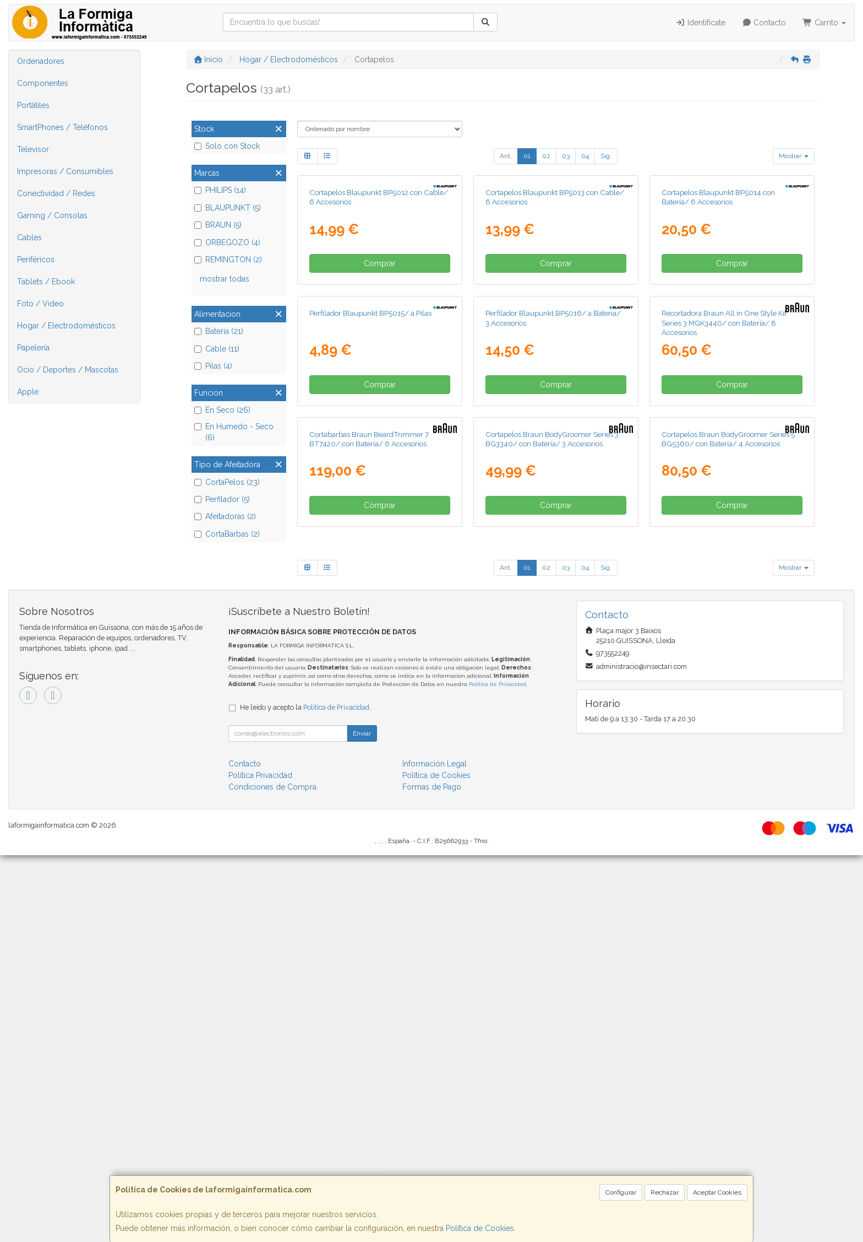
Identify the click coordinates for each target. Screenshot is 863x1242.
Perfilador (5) (222, 499)
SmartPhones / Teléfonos (62, 127)
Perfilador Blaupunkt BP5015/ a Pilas (370, 570)
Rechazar (665, 1192)
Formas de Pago (431, 1173)
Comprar (380, 392)
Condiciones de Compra (272, 1173)
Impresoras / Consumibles (65, 171)
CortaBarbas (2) (227, 534)
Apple (28, 391)
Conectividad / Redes (56, 193)
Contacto (764, 22)
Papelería (33, 347)
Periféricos (35, 259)
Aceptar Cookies (717, 1192)
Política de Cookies (480, 1228)
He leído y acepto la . (305, 1094)
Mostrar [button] (794, 156)
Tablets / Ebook (46, 281)
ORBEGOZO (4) (227, 242)
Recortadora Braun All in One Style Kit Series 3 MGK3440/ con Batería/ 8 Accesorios (724, 580)
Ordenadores (40, 61)
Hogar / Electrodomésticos (66, 325)
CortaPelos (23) (227, 482)
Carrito (824, 22)
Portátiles (33, 105)
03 (566, 156)
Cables (29, 237)
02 (546, 156)
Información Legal (434, 1150)
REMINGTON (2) (228, 259)
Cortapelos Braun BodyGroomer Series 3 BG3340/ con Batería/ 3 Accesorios (552, 825)
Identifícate (700, 22)
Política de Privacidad (497, 1071)
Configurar (620, 1192)
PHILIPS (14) (220, 190)
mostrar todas (224, 278)
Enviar (362, 1120)
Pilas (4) (213, 365)
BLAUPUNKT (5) (227, 207)
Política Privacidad (260, 1162)
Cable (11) (216, 348)
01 (527, 156)
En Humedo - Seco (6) (234, 432)
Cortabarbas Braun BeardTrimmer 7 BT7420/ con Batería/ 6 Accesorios (369, 825)
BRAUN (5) (218, 224)
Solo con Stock (227, 146)
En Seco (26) (222, 410)
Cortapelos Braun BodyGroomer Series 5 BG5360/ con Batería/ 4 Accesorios (728, 825)
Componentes (42, 83)
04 (585, 156)
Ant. (506, 156)
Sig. (605, 156)
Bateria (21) (218, 331)
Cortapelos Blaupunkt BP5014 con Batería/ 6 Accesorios (718, 326)
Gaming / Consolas (52, 215)
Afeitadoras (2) (225, 516)
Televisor (33, 149)
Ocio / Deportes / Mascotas (67, 369)
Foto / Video (40, 303)
